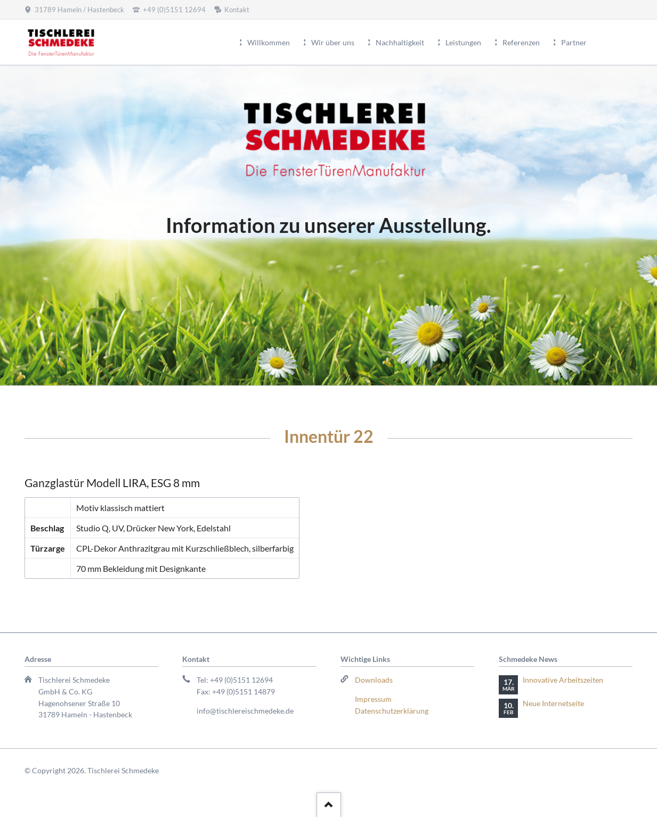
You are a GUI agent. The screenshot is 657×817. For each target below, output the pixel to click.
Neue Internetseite (553, 703)
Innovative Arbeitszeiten (563, 679)
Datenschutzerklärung (391, 710)
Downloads (374, 679)
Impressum (373, 698)
